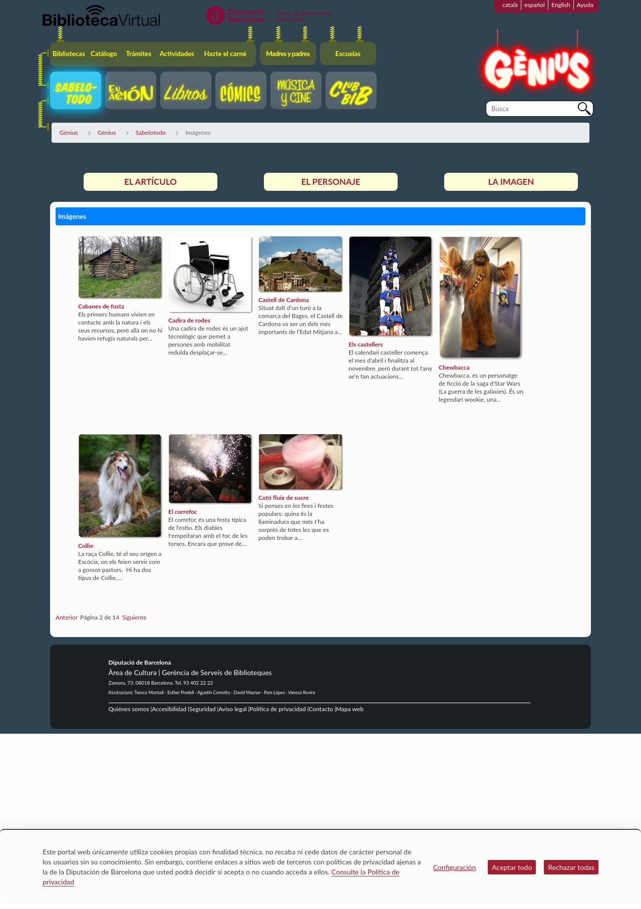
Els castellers (366, 344)
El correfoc (182, 511)
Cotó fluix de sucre (283, 497)
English (560, 5)
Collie (85, 545)
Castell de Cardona (283, 300)
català (510, 5)
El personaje (330, 181)
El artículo (150, 181)
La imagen (511, 181)
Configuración (454, 867)
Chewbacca (454, 367)
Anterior (67, 617)
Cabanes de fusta (101, 306)
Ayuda (585, 5)
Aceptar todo (512, 867)
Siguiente (134, 617)
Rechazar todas (571, 867)
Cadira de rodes (189, 320)
